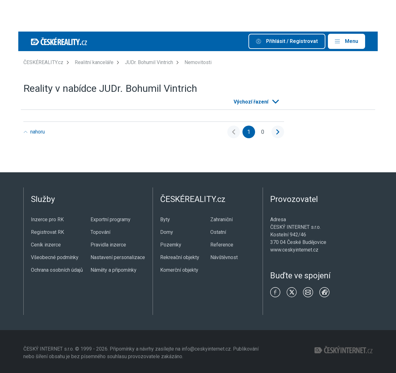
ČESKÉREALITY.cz (43, 62)
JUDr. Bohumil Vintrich (149, 62)
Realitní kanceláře (94, 62)
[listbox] (255, 102)
